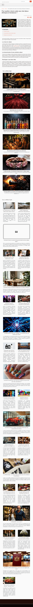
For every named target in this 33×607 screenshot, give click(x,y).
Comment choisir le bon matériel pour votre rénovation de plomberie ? (9, 259)
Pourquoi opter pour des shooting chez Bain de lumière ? (24, 493)
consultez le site (16, 45)
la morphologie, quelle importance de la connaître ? (24, 538)
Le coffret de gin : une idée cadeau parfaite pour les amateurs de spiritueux (16, 475)
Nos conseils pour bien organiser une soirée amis (16, 150)
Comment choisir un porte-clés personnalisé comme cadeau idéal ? (16, 241)
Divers (6, 8)
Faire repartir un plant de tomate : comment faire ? (9, 585)
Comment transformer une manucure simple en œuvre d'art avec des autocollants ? (16, 381)
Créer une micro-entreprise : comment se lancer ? (9, 538)
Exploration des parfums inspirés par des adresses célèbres (9, 352)
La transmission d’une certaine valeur (10, 33)
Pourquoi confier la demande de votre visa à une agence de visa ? (16, 568)
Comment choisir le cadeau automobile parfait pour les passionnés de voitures (16, 428)
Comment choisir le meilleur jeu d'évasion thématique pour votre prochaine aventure (9, 399)
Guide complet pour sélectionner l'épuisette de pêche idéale (24, 211)
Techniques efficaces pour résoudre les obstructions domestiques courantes (23, 305)
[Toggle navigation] (3, 5)
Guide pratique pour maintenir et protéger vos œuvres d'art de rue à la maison (9, 446)
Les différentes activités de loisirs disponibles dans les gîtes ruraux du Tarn (9, 493)
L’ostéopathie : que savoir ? (16, 521)
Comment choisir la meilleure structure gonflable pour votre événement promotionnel (24, 399)
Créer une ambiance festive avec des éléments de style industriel (24, 352)
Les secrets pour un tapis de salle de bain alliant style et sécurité (9, 211)
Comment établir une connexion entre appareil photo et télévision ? (16, 191)
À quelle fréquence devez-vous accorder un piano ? (16, 89)
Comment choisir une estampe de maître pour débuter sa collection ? (24, 259)
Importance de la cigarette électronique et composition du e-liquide (16, 130)
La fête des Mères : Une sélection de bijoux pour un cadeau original (16, 171)
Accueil (3, 8)
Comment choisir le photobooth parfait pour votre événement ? (9, 305)
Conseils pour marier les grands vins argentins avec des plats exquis (24, 446)
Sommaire (5, 29)
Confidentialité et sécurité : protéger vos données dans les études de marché (16, 334)
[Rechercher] (25, 1)
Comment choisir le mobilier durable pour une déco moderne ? (16, 287)
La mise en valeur (6, 31)
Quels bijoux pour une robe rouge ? (16, 110)
